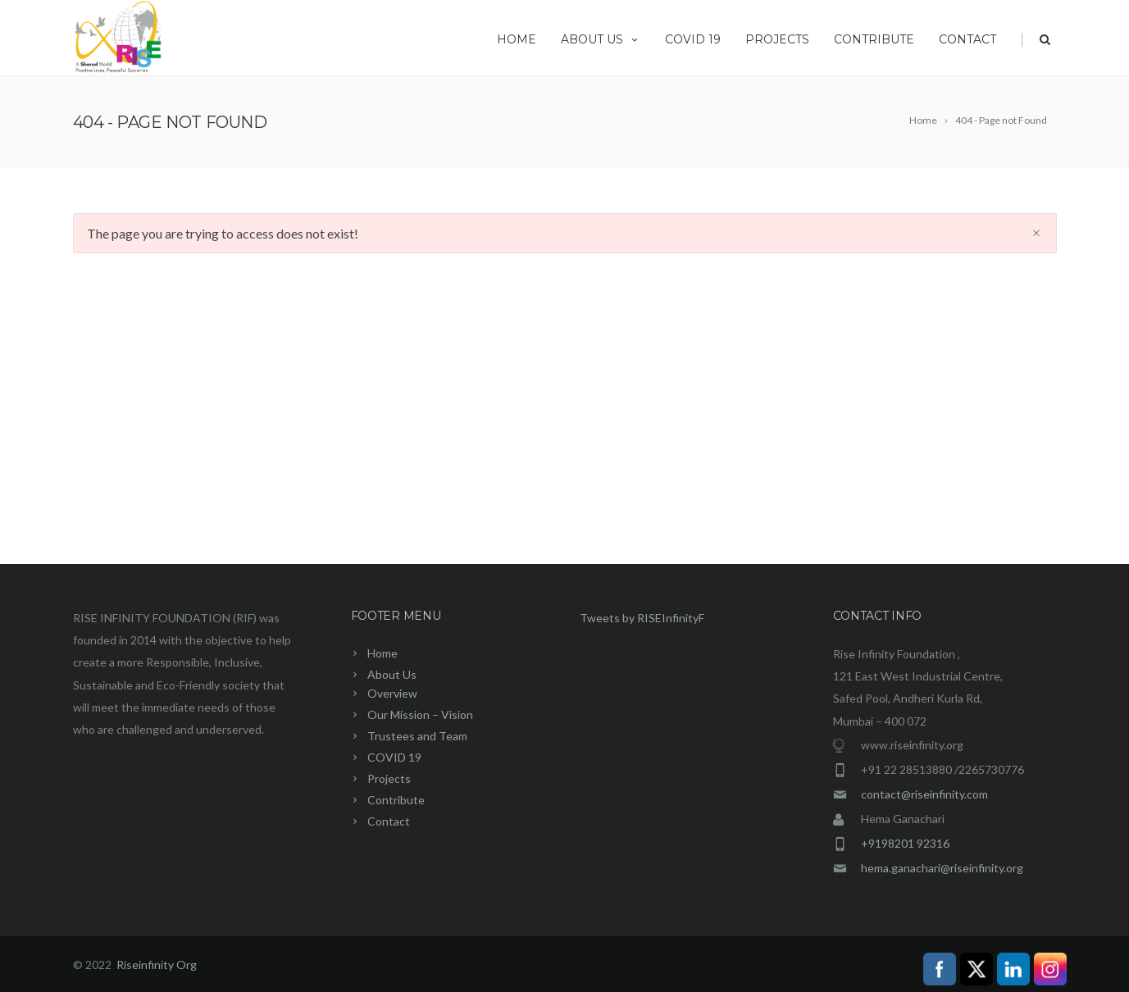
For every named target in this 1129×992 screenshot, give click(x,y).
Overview (392, 693)
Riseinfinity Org (156, 965)
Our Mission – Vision (420, 714)
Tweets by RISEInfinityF (642, 618)
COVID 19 (693, 39)
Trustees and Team (417, 736)
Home (516, 39)
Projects (777, 39)
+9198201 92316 (905, 843)
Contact (967, 39)
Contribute (874, 39)
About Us (600, 39)
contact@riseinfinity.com (924, 794)
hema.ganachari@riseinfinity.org (942, 868)
